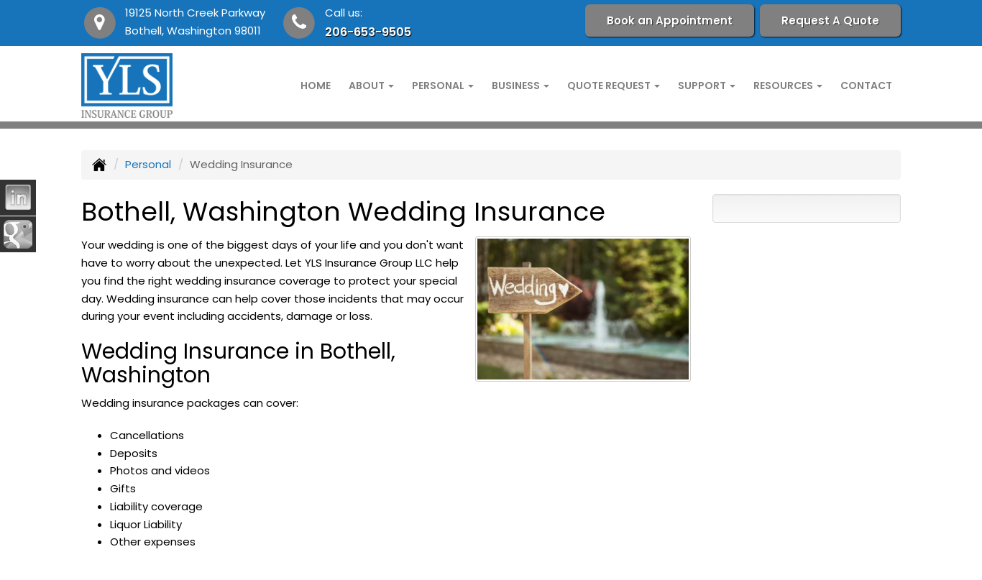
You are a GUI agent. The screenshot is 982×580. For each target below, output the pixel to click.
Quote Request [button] (613, 85)
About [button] (371, 85)
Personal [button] (443, 85)
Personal (148, 164)
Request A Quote (830, 20)
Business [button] (520, 85)
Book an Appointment (670, 20)
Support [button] (706, 85)
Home (315, 85)
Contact (866, 85)
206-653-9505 (368, 32)
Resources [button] (787, 85)
